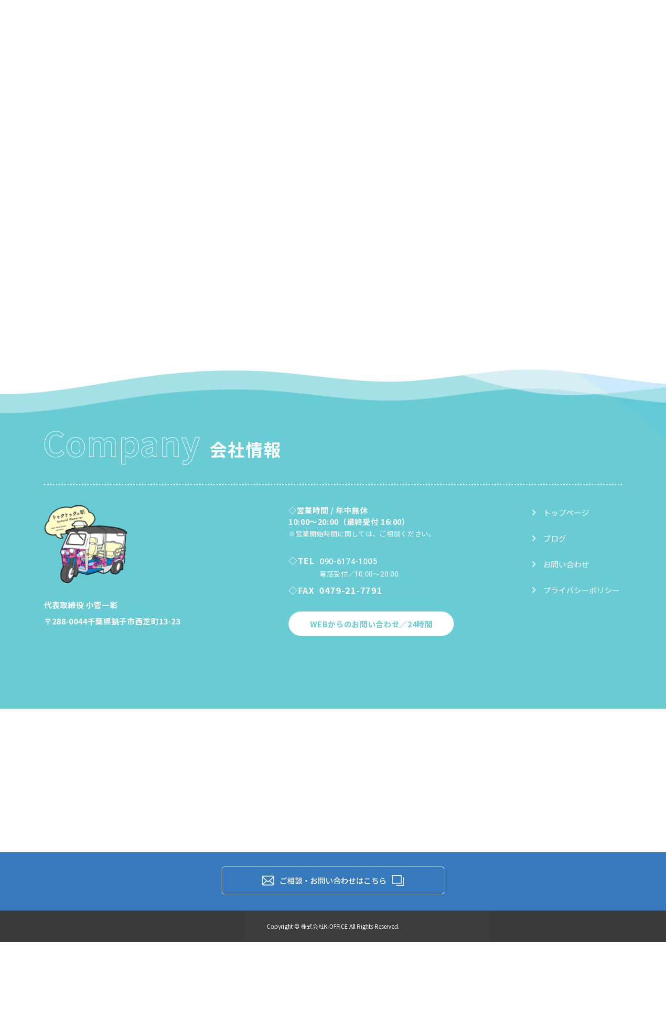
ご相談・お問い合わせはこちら (333, 880)
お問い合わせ (560, 564)
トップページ (560, 512)
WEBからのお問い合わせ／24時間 (371, 624)
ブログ (548, 538)
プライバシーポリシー (575, 590)
